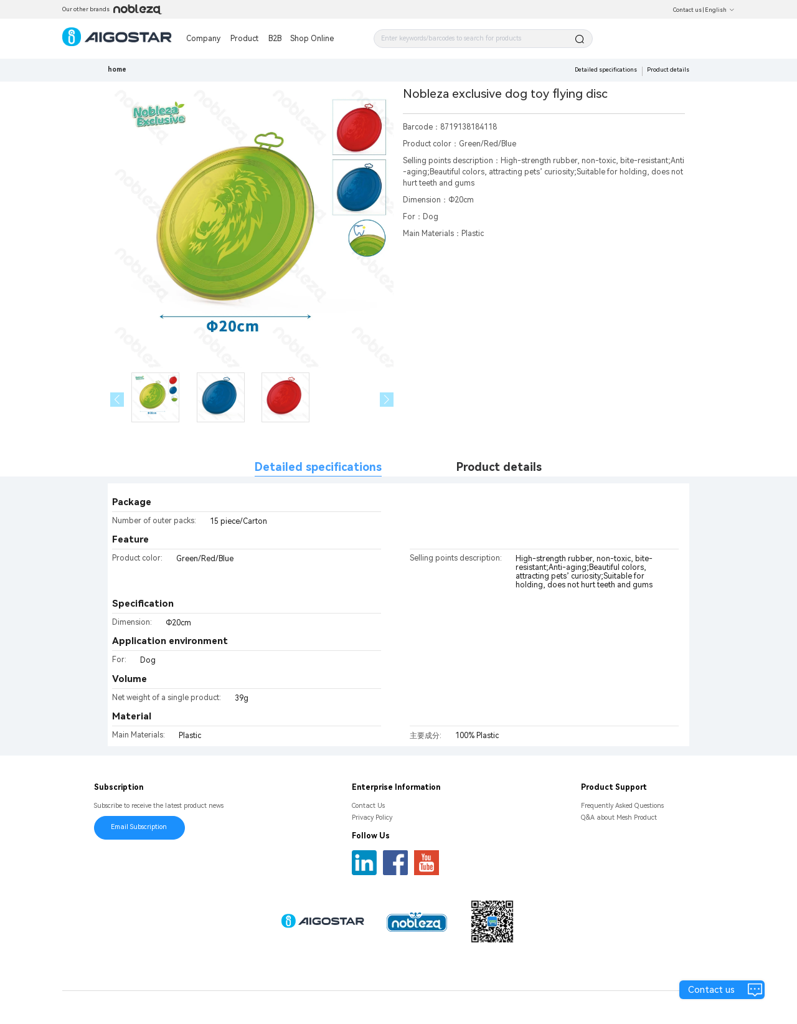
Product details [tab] (499, 466)
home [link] (117, 69)
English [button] (720, 10)
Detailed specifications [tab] (318, 466)
